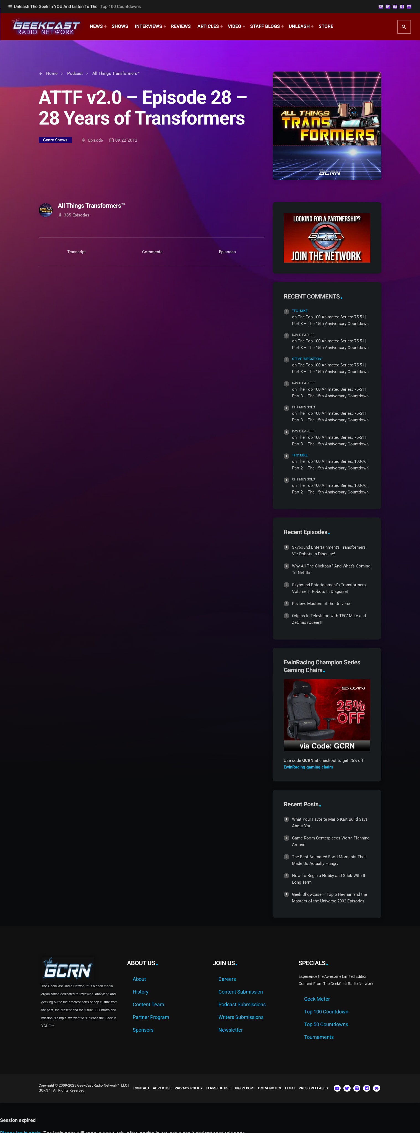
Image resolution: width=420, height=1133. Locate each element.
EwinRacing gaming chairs (308, 767)
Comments (152, 251)
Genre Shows (55, 140)
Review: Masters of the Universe (321, 603)
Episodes (227, 251)
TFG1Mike (300, 311)
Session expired (18, 1120)
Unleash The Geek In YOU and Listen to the (74, 6)
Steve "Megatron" (307, 359)
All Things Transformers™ (91, 205)
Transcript (76, 251)
